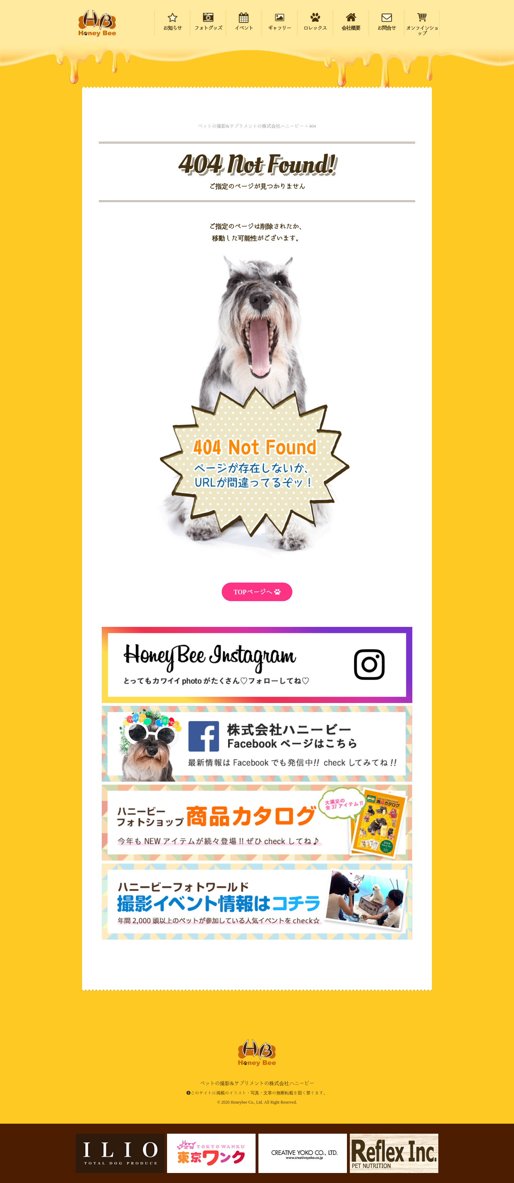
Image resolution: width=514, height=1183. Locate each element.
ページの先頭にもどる (467, 1132)
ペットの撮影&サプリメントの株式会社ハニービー (97, 23)
